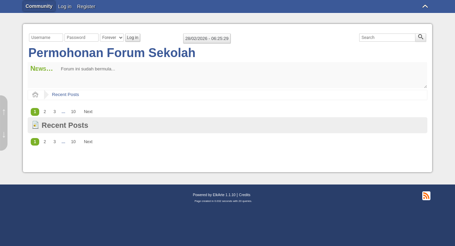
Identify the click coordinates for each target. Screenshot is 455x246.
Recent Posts (65, 94)
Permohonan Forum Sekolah (111, 53)
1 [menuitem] (35, 111)
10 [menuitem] (73, 111)
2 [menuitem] (45, 111)
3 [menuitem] (55, 111)
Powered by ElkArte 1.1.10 (214, 195)
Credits (244, 195)
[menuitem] (63, 112)
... (63, 111)
